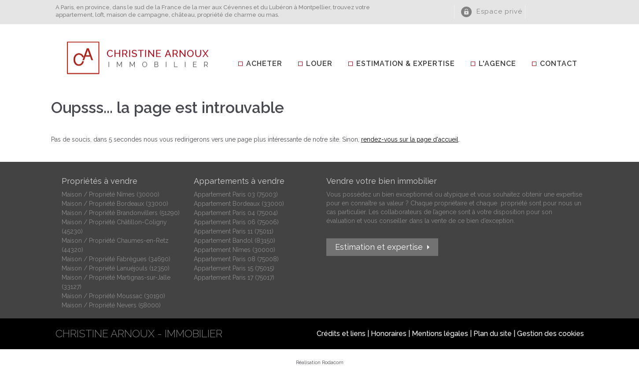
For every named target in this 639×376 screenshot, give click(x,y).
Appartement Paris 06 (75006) (236, 222)
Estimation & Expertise (405, 63)
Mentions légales (440, 333)
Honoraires (388, 333)
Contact (558, 63)
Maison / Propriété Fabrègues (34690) (116, 259)
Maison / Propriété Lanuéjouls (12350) (116, 268)
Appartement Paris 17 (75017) (234, 277)
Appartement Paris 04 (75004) (236, 212)
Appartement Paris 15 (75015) (234, 268)
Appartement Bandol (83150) (234, 240)
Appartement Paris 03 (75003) (236, 194)
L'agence (497, 63)
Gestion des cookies (550, 333)
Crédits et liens (341, 333)
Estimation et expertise (379, 247)
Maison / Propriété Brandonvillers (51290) (121, 212)
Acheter (264, 63)
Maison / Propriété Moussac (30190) (113, 295)
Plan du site (492, 333)
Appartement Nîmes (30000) (234, 249)
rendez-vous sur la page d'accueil (409, 139)
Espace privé (499, 11)
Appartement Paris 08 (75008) (236, 259)
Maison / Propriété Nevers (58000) (111, 305)
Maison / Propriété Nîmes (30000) (110, 194)
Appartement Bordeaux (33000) (239, 203)
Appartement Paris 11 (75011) (233, 231)
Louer (319, 63)
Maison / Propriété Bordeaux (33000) (115, 203)
